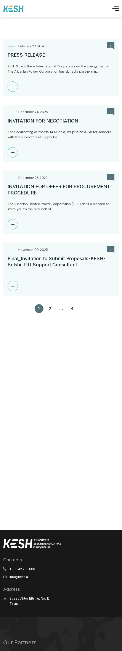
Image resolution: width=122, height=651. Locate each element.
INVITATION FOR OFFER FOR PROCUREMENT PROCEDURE (59, 190)
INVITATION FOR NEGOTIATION (43, 121)
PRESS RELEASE (26, 55)
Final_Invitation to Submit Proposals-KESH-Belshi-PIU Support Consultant (57, 261)
